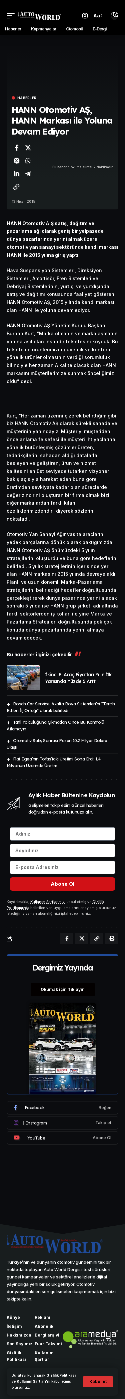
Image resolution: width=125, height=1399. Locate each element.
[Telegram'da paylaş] (28, 173)
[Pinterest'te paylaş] (16, 160)
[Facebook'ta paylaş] (16, 147)
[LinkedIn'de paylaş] (16, 173)
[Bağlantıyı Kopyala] (16, 186)
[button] (98, 1381)
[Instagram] (62, 1122)
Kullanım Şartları (31, 1381)
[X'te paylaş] (28, 147)
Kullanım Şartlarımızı (48, 902)
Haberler (26, 98)
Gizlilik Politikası (61, 1375)
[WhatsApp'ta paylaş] (28, 160)
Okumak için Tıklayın (63, 989)
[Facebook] (62, 1107)
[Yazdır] (111, 938)
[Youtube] (62, 1138)
